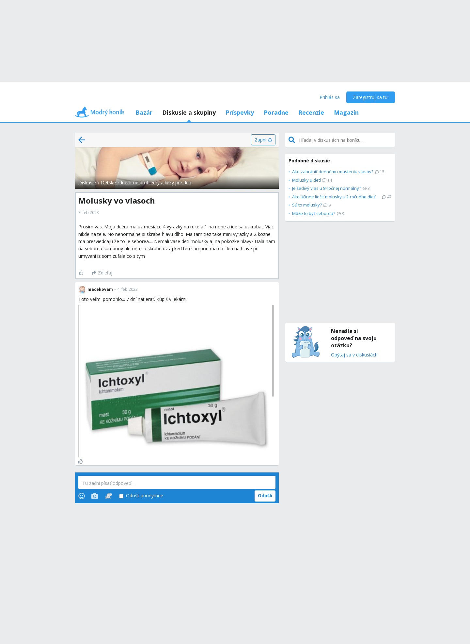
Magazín (346, 112)
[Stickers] (108, 496)
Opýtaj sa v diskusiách (354, 355)
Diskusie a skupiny (189, 112)
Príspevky (240, 112)
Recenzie (311, 112)
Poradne (276, 112)
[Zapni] (263, 139)
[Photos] (94, 496)
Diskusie (87, 182)
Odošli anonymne (141, 496)
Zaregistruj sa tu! (370, 97)
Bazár (143, 112)
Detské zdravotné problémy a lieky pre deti (146, 182)
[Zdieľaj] (102, 272)
